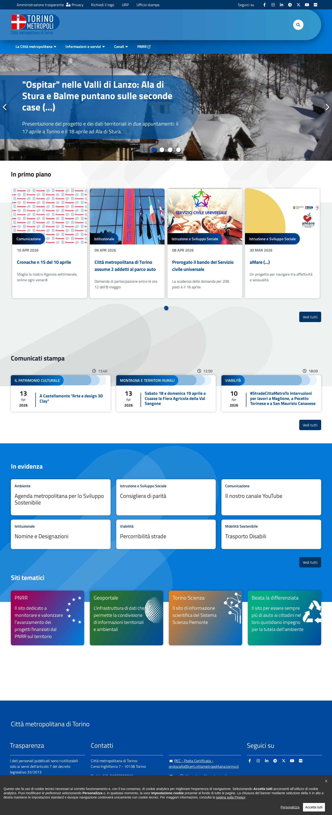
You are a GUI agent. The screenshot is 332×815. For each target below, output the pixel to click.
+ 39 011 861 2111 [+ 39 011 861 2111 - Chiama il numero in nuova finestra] (127, 785)
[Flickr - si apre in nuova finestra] (315, 5)
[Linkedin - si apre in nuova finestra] (281, 5)
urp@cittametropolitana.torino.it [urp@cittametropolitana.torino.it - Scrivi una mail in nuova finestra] (198, 776)
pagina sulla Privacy (230, 808)
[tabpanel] (166, 107)
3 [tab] (170, 149)
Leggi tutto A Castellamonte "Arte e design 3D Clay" (61, 393)
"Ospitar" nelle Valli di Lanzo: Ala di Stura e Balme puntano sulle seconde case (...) (97, 95)
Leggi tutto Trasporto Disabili (271, 534)
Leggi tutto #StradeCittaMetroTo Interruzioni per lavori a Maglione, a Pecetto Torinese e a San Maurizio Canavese (271, 393)
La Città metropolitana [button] (34, 46)
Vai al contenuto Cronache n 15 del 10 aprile (49, 243)
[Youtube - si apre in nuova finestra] (307, 5)
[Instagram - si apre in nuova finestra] (273, 5)
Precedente (5, 107)
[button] (298, 25)
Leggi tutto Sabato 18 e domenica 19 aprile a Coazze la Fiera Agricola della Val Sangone (166, 393)
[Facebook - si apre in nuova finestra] (264, 5)
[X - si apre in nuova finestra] (298, 5)
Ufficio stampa (148, 5)
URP (125, 5)
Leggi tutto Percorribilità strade (166, 534)
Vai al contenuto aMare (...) (282, 243)
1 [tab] (153, 149)
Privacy (77, 5)
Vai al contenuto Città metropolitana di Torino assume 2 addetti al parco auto (127, 243)
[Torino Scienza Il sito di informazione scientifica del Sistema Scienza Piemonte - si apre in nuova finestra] (205, 618)
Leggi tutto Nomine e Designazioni (61, 534)
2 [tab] (162, 149)
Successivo (327, 107)
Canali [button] (119, 46)
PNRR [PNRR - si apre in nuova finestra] (142, 46)
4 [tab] (178, 149)
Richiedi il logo (102, 5)
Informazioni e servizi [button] (83, 46)
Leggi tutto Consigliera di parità (166, 497)
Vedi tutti (312, 317)
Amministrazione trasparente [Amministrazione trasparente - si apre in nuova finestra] (40, 5)
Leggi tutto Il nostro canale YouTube (271, 497)
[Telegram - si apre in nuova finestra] (290, 5)
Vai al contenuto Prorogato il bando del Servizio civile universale (205, 243)
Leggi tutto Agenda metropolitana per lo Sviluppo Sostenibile (61, 497)
